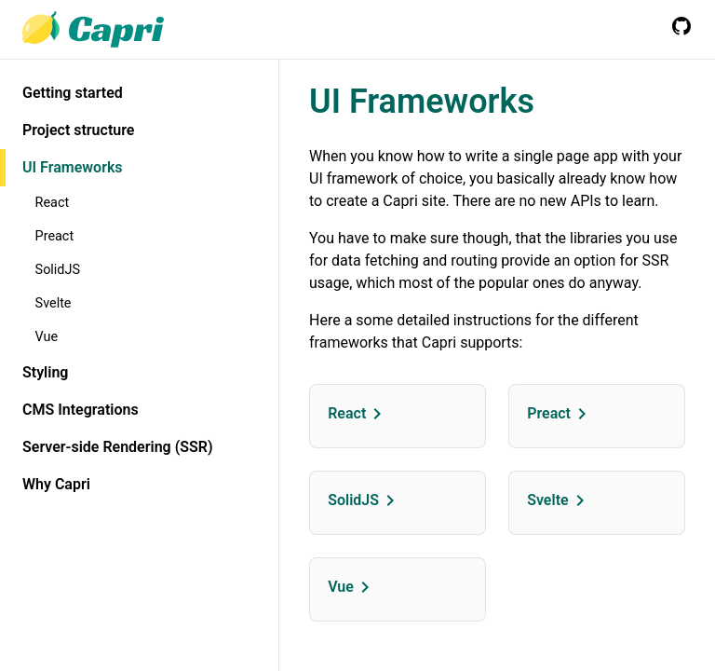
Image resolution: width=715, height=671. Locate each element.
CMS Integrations (80, 409)
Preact (54, 236)
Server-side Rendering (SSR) (117, 447)
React (52, 203)
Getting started (72, 93)
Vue (47, 337)
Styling (45, 372)
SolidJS (57, 270)
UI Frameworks (72, 167)
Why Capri (56, 484)
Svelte (53, 303)
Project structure (78, 130)
